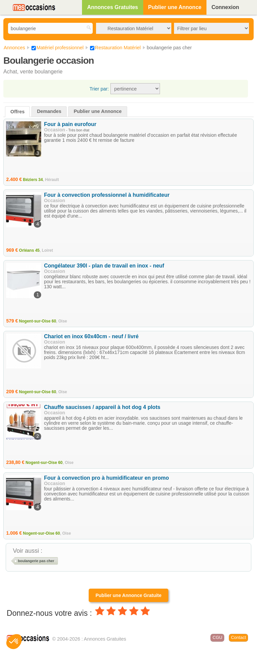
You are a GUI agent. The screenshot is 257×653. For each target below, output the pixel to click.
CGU (217, 637)
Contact (238, 637)
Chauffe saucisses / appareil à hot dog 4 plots (102, 407)
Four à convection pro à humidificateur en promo (106, 478)
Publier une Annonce (174, 7)
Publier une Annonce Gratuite (128, 595)
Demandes (49, 111)
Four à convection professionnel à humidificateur (106, 195)
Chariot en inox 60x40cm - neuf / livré (91, 336)
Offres (17, 111)
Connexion (225, 7)
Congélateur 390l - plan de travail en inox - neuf (104, 266)
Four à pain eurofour (70, 124)
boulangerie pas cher (36, 561)
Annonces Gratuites (112, 7)
